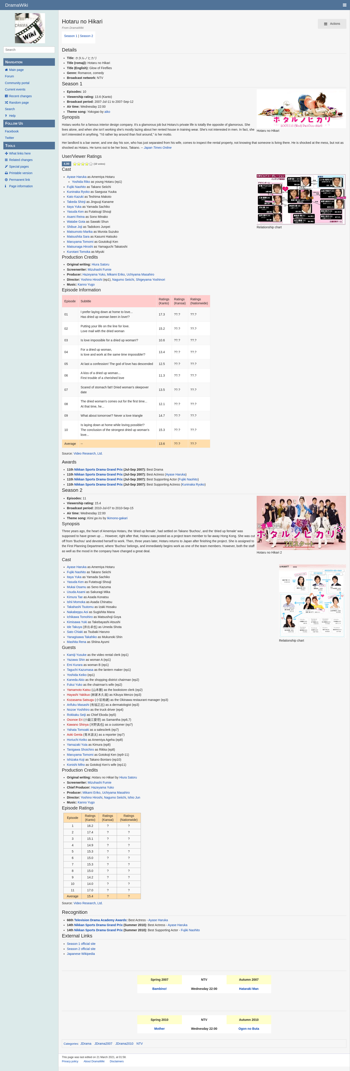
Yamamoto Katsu (79, 690)
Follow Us (14, 123)
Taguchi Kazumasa (80, 669)
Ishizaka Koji (76, 759)
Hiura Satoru (100, 264)
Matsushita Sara (78, 236)
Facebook (12, 131)
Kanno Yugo (86, 284)
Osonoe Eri (75, 719)
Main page (16, 70)
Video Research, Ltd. (88, 453)
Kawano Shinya (78, 724)
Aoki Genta (74, 734)
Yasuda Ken (75, 211)
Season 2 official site (81, 949)
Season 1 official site (81, 943)
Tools (10, 146)
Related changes (21, 160)
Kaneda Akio (76, 680)
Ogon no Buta (248, 1028)
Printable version (20, 173)
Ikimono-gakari (117, 518)
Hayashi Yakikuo (78, 694)
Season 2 (86, 36)
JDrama (85, 1043)
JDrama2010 (124, 1043)
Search (10, 109)
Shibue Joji (74, 227)
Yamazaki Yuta (77, 744)
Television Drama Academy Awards (100, 920)
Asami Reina (76, 216)
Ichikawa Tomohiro (80, 617)
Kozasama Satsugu (80, 700)
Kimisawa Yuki (77, 622)
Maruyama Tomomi (80, 241)
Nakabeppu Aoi (77, 612)
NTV (140, 1043)
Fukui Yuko (74, 684)
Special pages (19, 166)
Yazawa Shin (76, 659)
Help (12, 115)
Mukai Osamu (76, 587)
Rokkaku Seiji (76, 715)
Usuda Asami (76, 592)
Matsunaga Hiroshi (80, 246)
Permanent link (19, 179)
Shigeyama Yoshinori (150, 279)
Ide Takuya (74, 627)
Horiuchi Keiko (77, 739)
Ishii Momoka (76, 602)
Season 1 (70, 36)
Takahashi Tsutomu (80, 607)
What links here (20, 153)
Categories (71, 1043)
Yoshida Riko (81, 181)
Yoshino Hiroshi (91, 279)
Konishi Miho (76, 764)
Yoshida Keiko (77, 675)
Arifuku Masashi (78, 704)
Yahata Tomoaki (78, 729)
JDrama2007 (103, 1043)
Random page (19, 102)
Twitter (9, 138)
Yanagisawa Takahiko (82, 637)
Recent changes (20, 96)
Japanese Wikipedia (81, 954)
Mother (159, 1028)
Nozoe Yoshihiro (78, 709)
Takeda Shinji (76, 202)
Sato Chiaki (75, 632)
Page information (21, 186)
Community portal (17, 83)
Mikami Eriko (116, 274)
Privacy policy (70, 1061)
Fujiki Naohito (76, 187)
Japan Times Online (157, 147)
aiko (107, 111)
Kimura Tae (75, 597)
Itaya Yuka (74, 206)
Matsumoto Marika (80, 231)
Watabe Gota (76, 221)
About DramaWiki (94, 1061)
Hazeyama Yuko (94, 274)
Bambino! (159, 989)
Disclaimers (117, 1061)
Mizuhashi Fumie (99, 269)
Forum (9, 76)
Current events (15, 89)
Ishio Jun (134, 797)
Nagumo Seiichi (123, 279)
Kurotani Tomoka (78, 251)
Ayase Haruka (77, 177)
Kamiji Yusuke (77, 655)
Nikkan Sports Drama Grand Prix (98, 469)
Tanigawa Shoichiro (80, 749)
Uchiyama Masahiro (140, 274)
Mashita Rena (76, 642)
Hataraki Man (248, 989)
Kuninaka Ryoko (78, 192)
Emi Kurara (75, 665)
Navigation (13, 62)
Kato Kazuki (75, 196)
